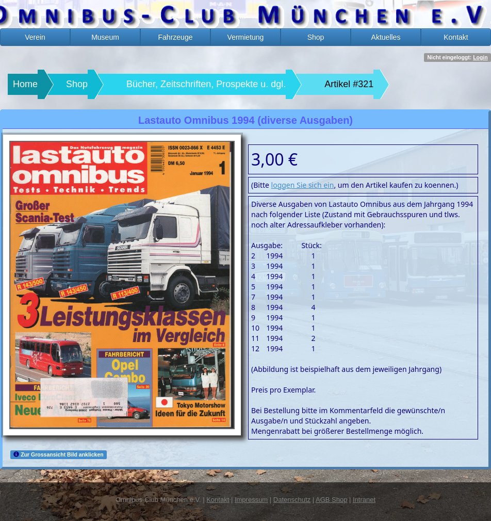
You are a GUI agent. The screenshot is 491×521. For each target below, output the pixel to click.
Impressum (251, 499)
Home (25, 84)
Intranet (364, 499)
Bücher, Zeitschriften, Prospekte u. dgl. (206, 84)
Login (480, 57)
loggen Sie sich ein (302, 185)
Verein (35, 37)
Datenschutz (291, 499)
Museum (105, 37)
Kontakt (456, 37)
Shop (315, 37)
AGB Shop (331, 499)
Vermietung (245, 37)
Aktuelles (386, 37)
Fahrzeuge (175, 37)
